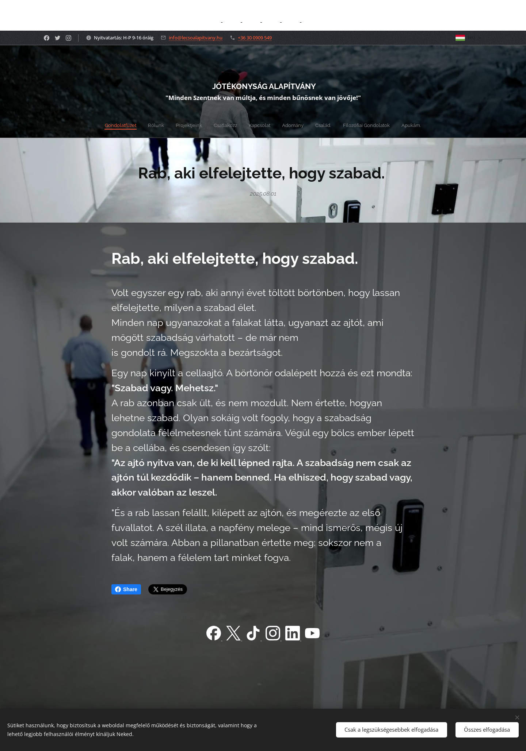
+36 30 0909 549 (255, 37)
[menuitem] (219, 125)
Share (126, 589)
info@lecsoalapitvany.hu (195, 37)
